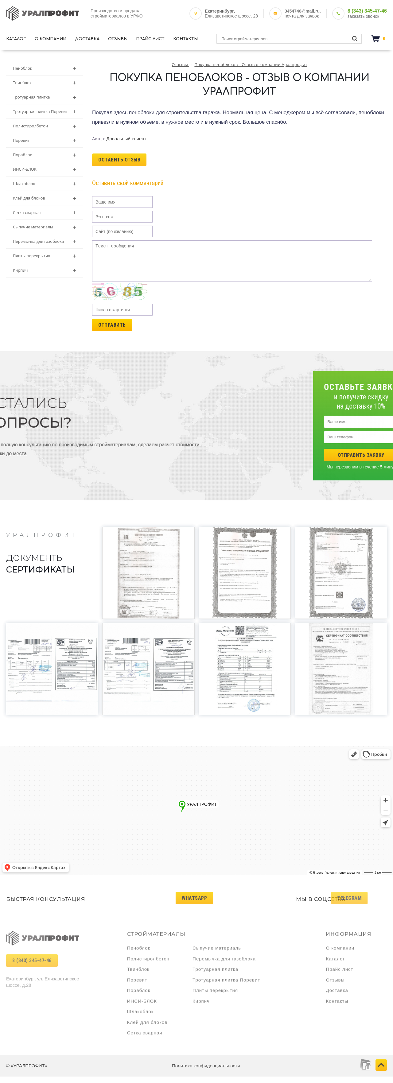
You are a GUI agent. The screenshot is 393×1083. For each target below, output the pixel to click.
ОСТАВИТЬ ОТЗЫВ (119, 160)
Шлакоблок (44, 184)
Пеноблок (44, 68)
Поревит (44, 140)
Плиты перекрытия (44, 256)
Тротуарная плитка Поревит (44, 111)
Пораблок (44, 155)
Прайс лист (150, 39)
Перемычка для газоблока (44, 241)
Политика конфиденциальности (206, 1072)
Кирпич (44, 270)
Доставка (87, 39)
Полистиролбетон (44, 126)
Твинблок (44, 83)
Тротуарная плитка (44, 97)
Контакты (185, 39)
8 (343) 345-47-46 (367, 11)
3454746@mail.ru (302, 11)
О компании (50, 39)
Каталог (16, 39)
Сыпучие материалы (44, 227)
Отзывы (117, 39)
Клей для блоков (44, 198)
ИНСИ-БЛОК (44, 169)
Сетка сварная (44, 212)
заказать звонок (363, 16)
